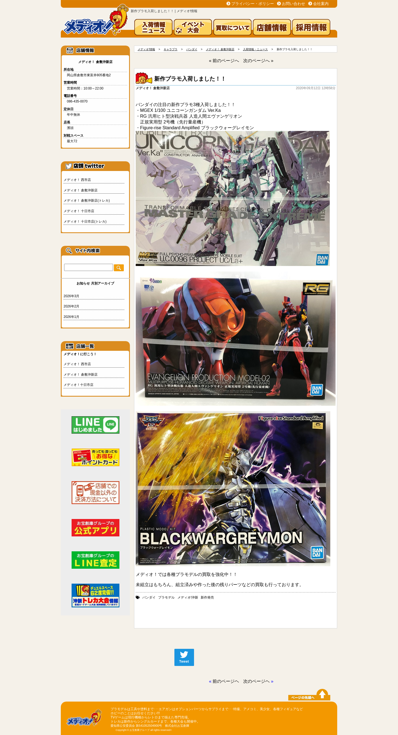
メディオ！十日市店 (78, 385)
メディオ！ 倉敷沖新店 (81, 190)
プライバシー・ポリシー (252, 3)
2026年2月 (71, 306)
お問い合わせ (293, 3)
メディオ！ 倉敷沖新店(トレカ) (87, 200)
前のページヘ (226, 681)
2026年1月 (71, 317)
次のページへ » (258, 60)
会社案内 (321, 3)
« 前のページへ (224, 60)
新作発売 (207, 597)
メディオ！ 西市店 (77, 180)
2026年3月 (71, 296)
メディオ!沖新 (187, 597)
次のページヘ (256, 681)
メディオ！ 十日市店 (79, 211)
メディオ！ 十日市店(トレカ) (85, 221)
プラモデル (166, 597)
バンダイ (149, 597)
